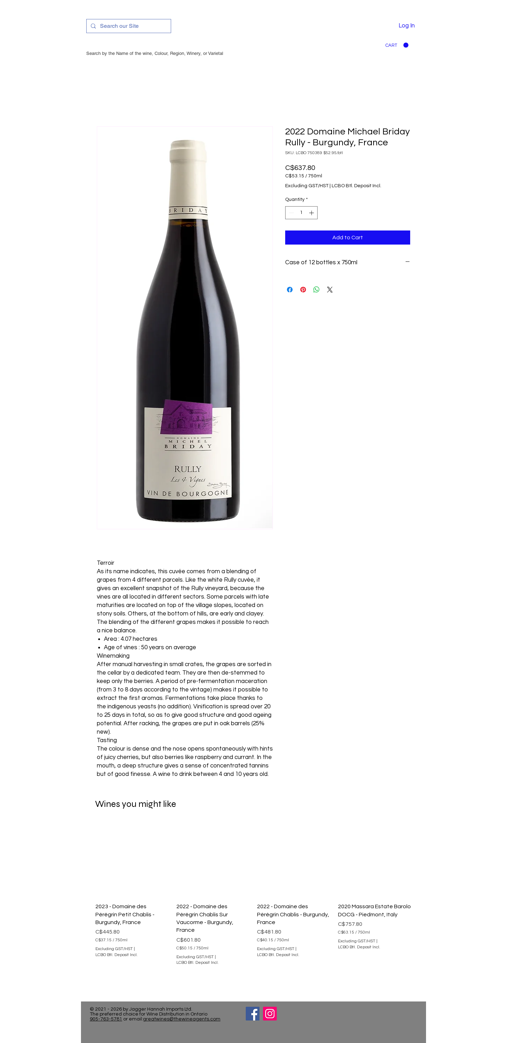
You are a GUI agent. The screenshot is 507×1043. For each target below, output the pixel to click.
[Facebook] (252, 1013)
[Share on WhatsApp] (316, 289)
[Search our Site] (128, 26)
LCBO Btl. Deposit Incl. (356, 185)
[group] (253, 904)
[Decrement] (290, 213)
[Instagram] (270, 1013)
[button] (397, 45)
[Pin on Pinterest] (303, 289)
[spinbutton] (301, 213)
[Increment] (312, 213)
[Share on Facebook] (290, 289)
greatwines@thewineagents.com (181, 1019)
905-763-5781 (106, 1019)
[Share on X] (330, 289)
